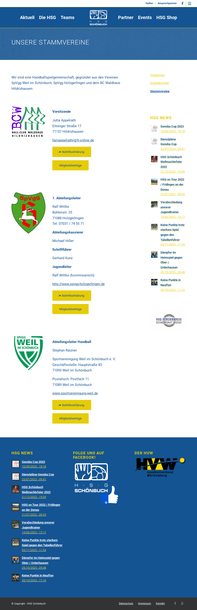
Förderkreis (157, 75)
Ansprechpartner (167, 3)
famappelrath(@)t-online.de (73, 140)
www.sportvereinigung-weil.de (75, 393)
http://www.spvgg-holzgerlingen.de (78, 284)
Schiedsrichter (159, 83)
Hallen (149, 3)
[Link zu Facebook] (182, 3)
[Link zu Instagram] (189, 3)
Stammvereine (159, 91)
